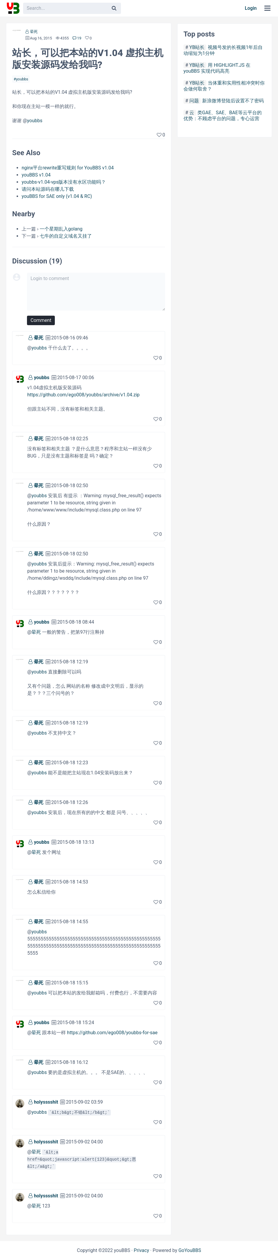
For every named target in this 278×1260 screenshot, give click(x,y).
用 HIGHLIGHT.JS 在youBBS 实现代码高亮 (216, 68)
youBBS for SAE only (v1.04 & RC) (57, 196)
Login (251, 8)
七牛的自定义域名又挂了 (66, 236)
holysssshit (46, 1102)
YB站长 (197, 47)
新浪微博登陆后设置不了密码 (233, 101)
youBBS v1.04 (36, 175)
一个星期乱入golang (61, 229)
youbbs (22, 79)
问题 (194, 101)
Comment (41, 320)
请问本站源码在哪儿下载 (48, 189)
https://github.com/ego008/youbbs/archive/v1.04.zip (83, 395)
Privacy (141, 1250)
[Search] (114, 8)
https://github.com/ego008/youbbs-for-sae (112, 1032)
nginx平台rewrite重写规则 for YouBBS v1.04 (68, 168)
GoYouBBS (189, 1250)
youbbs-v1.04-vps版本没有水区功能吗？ (64, 182)
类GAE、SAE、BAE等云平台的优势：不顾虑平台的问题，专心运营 (222, 115)
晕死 (34, 31)
